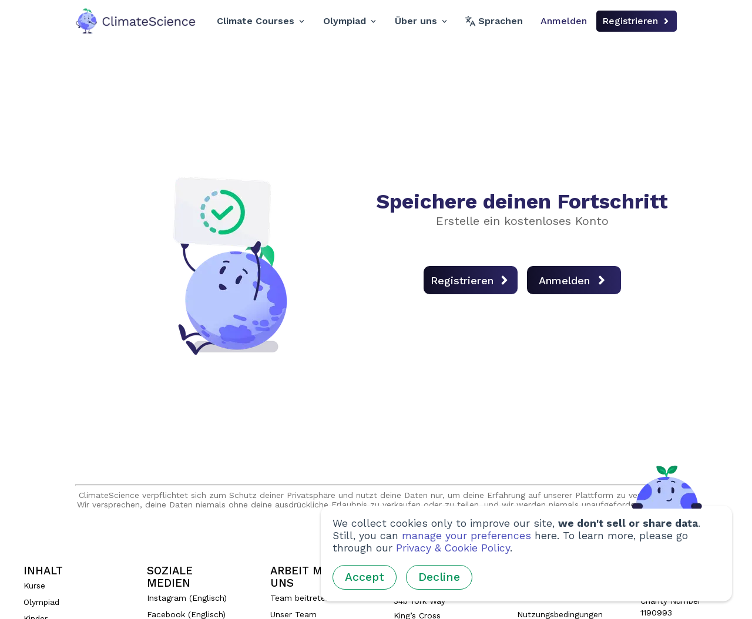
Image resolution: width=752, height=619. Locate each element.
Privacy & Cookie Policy (453, 548)
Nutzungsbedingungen (560, 614)
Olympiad (349, 20)
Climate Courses (260, 20)
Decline (439, 577)
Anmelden (563, 20)
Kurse (34, 585)
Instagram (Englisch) (187, 598)
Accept (364, 577)
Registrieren (636, 20)
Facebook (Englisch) (186, 614)
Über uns (421, 20)
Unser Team (293, 614)
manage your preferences (466, 535)
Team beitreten (300, 598)
